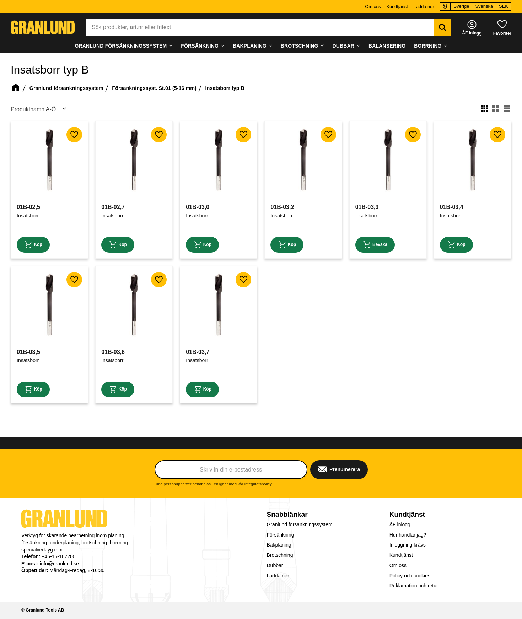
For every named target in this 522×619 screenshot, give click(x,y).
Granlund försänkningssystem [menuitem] (121, 46)
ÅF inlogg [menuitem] (399, 524)
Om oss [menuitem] (373, 6)
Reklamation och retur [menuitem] (413, 585)
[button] (502, 27)
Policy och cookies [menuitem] (409, 575)
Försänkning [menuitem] (200, 46)
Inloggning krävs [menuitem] (407, 545)
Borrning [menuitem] (427, 46)
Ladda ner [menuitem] (424, 6)
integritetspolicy (257, 484)
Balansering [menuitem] (386, 46)
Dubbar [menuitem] (344, 46)
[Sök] (442, 27)
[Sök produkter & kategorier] (260, 27)
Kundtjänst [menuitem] (397, 6)
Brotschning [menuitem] (299, 46)
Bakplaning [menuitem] (250, 46)
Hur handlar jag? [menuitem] (407, 535)
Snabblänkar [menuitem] (287, 514)
